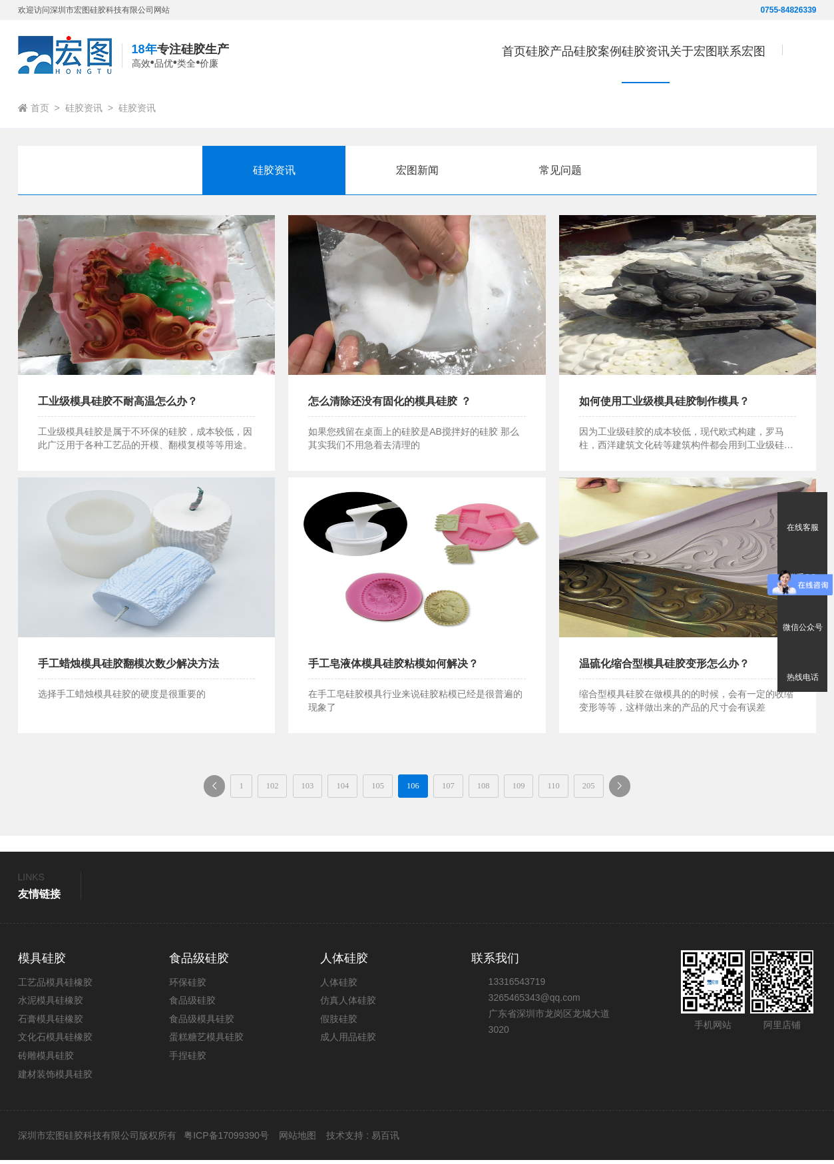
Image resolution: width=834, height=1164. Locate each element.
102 (216, 787)
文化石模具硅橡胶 (55, 1040)
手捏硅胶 (187, 1059)
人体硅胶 (338, 986)
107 (462, 787)
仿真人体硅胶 (348, 1004)
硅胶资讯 (84, 108)
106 (412, 787)
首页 (408, 57)
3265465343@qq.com (534, 1001)
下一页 (707, 791)
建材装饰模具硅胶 (55, 1078)
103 (265, 787)
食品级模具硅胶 (201, 1023)
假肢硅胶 (338, 1023)
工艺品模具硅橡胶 (55, 986)
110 (608, 787)
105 (363, 787)
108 (511, 787)
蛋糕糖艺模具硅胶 (206, 1040)
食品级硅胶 (192, 1004)
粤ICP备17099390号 (225, 1139)
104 (314, 787)
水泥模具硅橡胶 (50, 1004)
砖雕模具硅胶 (46, 1059)
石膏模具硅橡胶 (50, 1023)
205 (658, 787)
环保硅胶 (187, 986)
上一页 (136, 791)
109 (560, 787)
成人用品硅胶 (348, 1040)
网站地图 (297, 1139)
